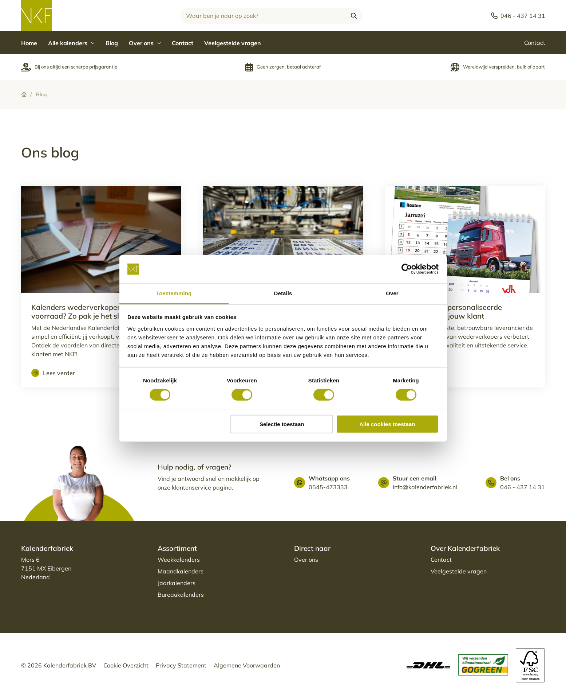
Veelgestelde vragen (232, 43)
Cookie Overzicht (126, 665)
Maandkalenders (180, 571)
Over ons (145, 43)
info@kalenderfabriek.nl (425, 487)
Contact (182, 43)
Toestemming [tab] (174, 293)
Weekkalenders (179, 559)
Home (29, 43)
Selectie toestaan (282, 424)
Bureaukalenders (181, 594)
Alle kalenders (71, 43)
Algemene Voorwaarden (247, 665)
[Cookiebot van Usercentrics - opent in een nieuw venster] (407, 269)
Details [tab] (283, 293)
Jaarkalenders (176, 583)
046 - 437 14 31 (522, 487)
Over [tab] (392, 293)
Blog (112, 43)
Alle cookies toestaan (387, 424)
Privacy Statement (181, 665)
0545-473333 (328, 487)
